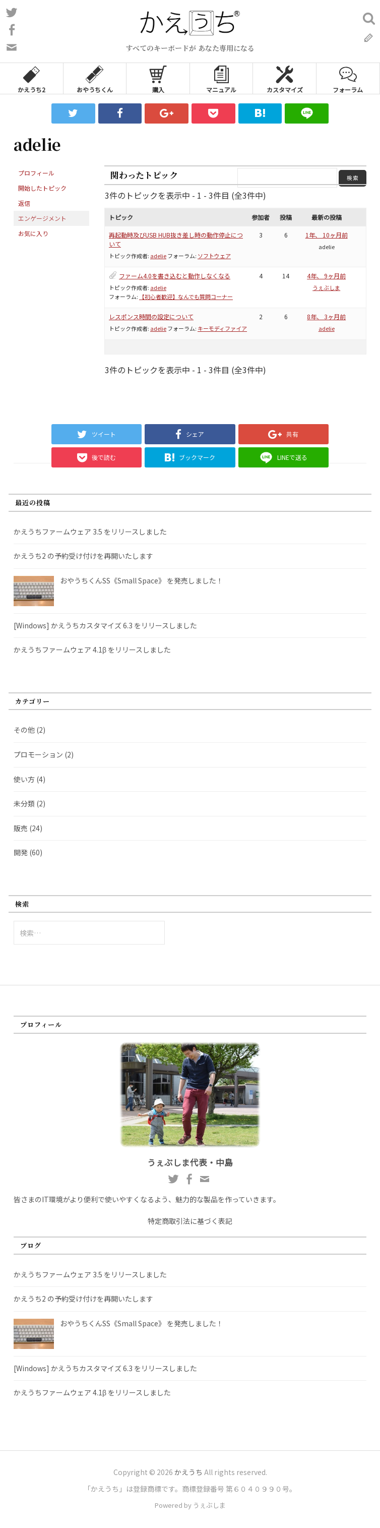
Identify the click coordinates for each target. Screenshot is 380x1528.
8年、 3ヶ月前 (326, 316)
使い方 (24, 779)
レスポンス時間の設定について (151, 316)
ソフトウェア (214, 256)
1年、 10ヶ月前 (326, 234)
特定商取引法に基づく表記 (190, 1221)
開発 (21, 852)
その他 (24, 730)
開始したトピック (42, 188)
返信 (24, 203)
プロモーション (38, 754)
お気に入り (33, 233)
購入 (158, 78)
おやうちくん (95, 78)
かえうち (188, 1472)
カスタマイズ (285, 78)
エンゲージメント (42, 218)
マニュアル (221, 78)
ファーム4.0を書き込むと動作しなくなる (174, 275)
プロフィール (36, 172)
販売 (21, 828)
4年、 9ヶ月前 (326, 275)
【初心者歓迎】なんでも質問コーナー (186, 296)
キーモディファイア (222, 328)
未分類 (24, 803)
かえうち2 (31, 78)
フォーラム (348, 78)
